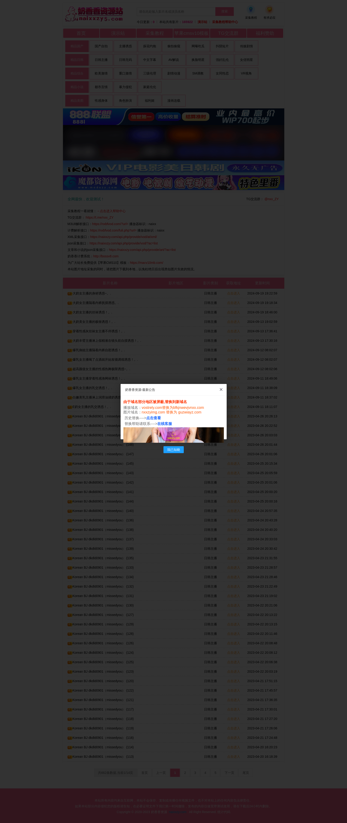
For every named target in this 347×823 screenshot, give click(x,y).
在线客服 (164, 424)
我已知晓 (173, 450)
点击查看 (153, 418)
